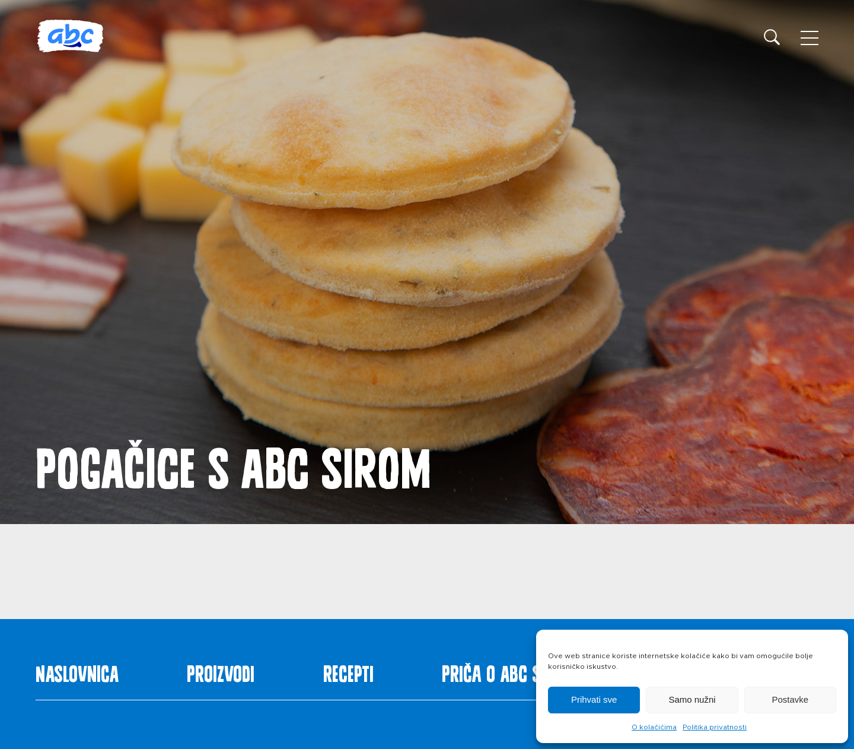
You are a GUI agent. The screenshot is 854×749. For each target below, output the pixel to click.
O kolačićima (654, 727)
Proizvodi (220, 671)
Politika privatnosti (715, 727)
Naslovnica (77, 671)
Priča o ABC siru (502, 671)
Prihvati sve (594, 699)
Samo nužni (691, 699)
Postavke (790, 699)
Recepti (348, 671)
